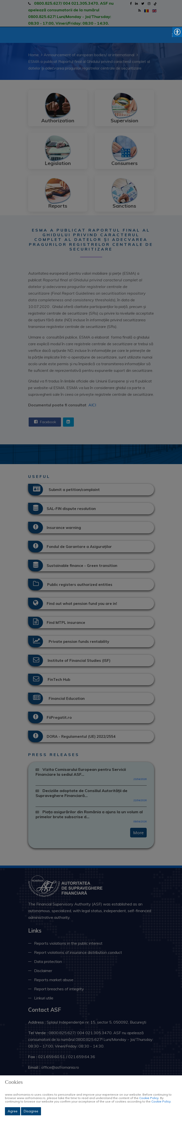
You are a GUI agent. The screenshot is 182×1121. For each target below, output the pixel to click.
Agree (13, 1111)
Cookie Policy (149, 1098)
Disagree (31, 1111)
